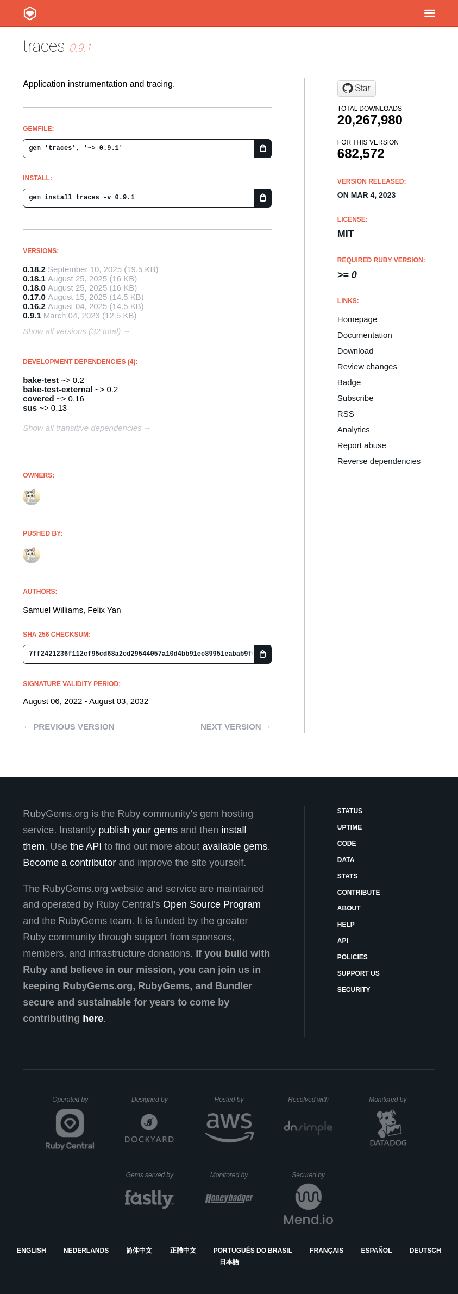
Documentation (364, 335)
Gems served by (150, 1175)
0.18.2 (34, 269)
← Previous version (68, 726)
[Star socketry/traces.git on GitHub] (356, 88)
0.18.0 (34, 287)
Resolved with (310, 1099)
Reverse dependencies (379, 461)
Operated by (73, 1103)
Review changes (367, 366)
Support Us (358, 973)
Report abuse (361, 445)
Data (346, 860)
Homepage (357, 319)
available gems (234, 846)
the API (86, 846)
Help (346, 924)
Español (376, 1250)
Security (354, 990)
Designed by (152, 1099)
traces (44, 45)
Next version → (236, 726)
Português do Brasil (253, 1250)
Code (346, 843)
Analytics (353, 429)
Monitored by (390, 1099)
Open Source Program (212, 904)
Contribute (358, 892)
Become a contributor (69, 862)
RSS (345, 413)
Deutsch (425, 1250)
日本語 (229, 1262)
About (349, 908)
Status (349, 811)
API (342, 941)
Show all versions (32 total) (72, 331)
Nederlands (86, 1250)
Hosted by (233, 1099)
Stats (347, 876)
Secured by (312, 1175)
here (93, 1018)
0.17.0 (34, 296)
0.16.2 (34, 306)
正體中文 (183, 1250)
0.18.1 (34, 278)
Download (355, 350)
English (31, 1250)
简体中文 (139, 1250)
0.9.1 (32, 315)
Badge (349, 382)
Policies (352, 957)
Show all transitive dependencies (82, 427)
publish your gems (138, 830)
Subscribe (355, 398)
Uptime (349, 827)
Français (326, 1250)
